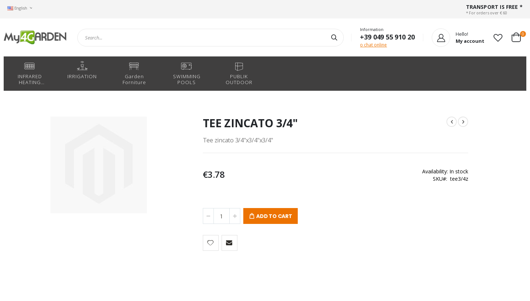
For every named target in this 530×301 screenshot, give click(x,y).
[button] (498, 37)
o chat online (373, 45)
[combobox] (210, 37)
